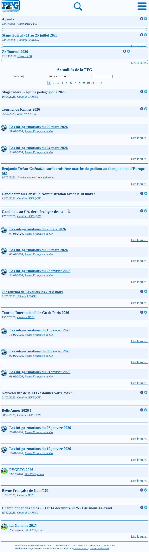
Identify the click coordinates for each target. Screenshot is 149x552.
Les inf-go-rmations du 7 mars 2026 (37, 229)
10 (88, 82)
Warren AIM (24, 56)
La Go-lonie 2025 (23, 525)
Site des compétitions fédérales (35, 177)
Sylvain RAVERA (27, 296)
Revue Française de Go (39, 131)
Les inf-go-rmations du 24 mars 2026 (38, 148)
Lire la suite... (139, 46)
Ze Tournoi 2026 (15, 52)
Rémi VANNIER (26, 113)
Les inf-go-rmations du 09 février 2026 (39, 351)
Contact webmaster (99, 548)
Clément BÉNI (26, 317)
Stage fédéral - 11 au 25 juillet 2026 (29, 35)
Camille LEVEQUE (29, 198)
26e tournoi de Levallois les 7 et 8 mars (32, 292)
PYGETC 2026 (21, 470)
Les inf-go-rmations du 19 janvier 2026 (40, 449)
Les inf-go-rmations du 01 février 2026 (39, 372)
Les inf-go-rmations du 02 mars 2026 (38, 250)
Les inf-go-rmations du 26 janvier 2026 (40, 428)
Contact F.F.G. (81, 548)
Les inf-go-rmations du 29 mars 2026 (38, 127)
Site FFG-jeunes (34, 474)
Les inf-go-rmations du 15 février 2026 (39, 330)
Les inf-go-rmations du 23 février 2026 (39, 271)
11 (92, 82)
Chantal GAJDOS (28, 39)
